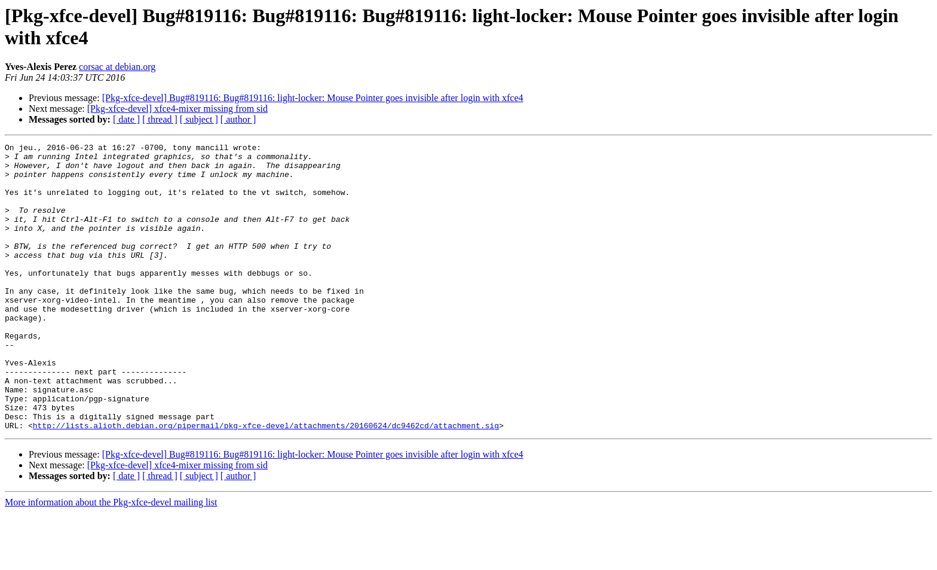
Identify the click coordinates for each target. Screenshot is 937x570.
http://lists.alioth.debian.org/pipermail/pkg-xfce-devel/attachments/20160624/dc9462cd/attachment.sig (266, 482)
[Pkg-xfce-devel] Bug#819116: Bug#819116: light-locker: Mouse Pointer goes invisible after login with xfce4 (312, 98)
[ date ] (126, 119)
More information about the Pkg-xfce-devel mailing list (111, 559)
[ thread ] (159, 119)
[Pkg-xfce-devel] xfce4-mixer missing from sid (177, 108)
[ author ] (238, 119)
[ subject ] (199, 119)
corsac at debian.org (117, 67)
